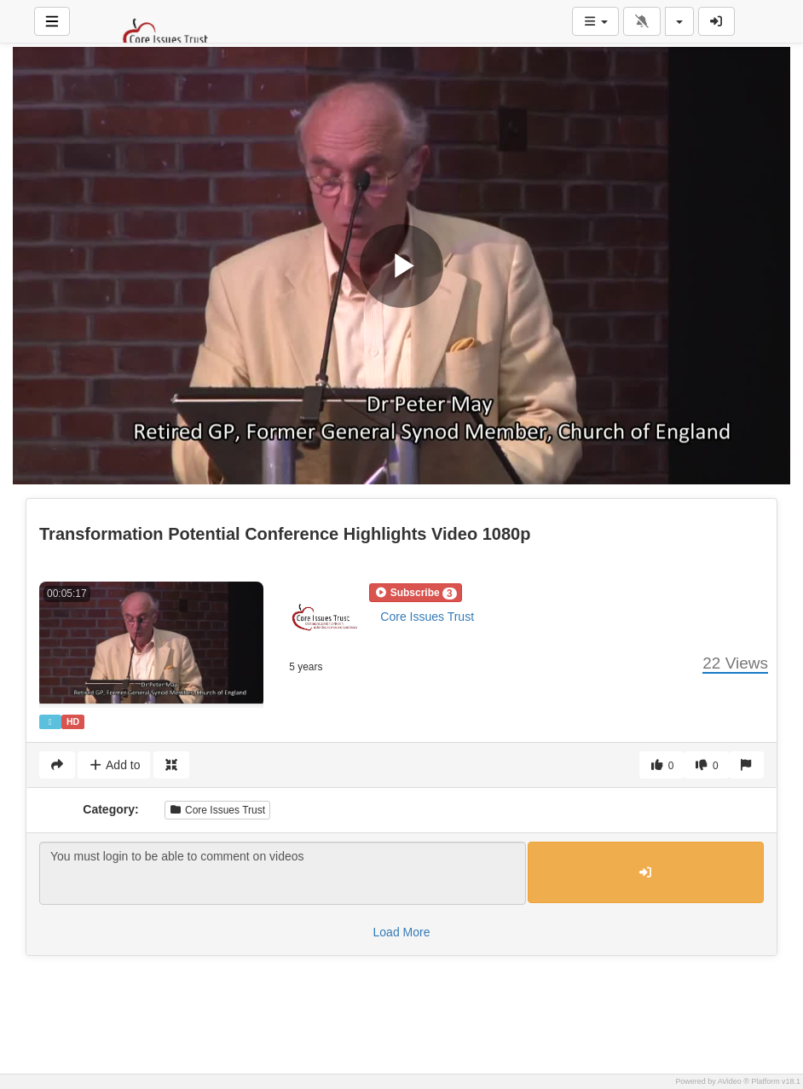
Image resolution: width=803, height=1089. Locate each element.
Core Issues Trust (427, 616)
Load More (401, 932)
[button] (415, 592)
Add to (114, 765)
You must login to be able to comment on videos (282, 873)
